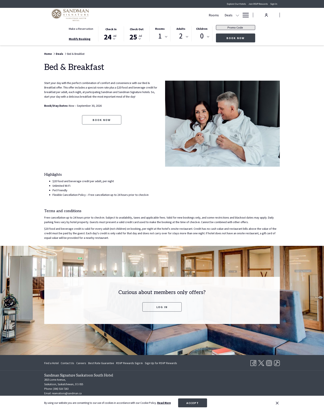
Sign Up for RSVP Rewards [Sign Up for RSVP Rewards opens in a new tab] (161, 364)
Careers (81, 363)
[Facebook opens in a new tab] (253, 362)
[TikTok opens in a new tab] (277, 362)
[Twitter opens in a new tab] (261, 362)
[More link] (244, 15)
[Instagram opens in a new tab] (269, 362)
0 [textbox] (202, 36)
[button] (110, 33)
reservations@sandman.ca (67, 393)
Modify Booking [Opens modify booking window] (80, 39)
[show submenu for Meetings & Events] (198, 15)
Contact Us (67, 363)
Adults (180, 29)
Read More (164, 403)
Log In (162, 307)
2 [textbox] (181, 36)
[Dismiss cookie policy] (277, 402)
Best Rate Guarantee (101, 363)
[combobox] (160, 36)
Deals (59, 54)
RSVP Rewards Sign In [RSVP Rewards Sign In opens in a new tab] (129, 364)
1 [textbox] (160, 36)
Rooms (160, 29)
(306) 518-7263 (60, 389)
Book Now (240, 38)
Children (201, 29)
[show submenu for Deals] (162, 15)
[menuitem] (138, 15)
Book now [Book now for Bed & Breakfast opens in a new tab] (102, 120)
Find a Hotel (51, 363)
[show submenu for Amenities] (237, 15)
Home (48, 54)
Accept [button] (192, 403)
